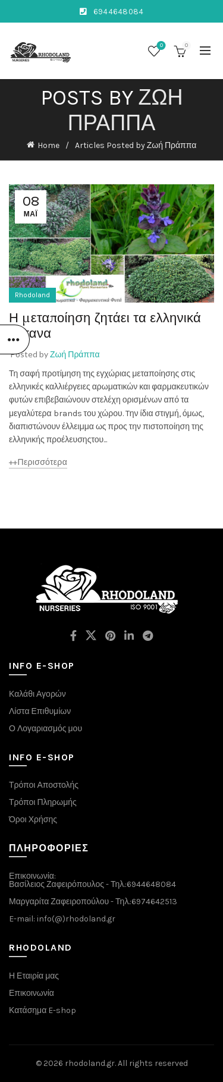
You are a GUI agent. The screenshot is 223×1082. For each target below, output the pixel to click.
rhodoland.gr (90, 1063)
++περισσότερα (38, 462)
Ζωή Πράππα (125, 110)
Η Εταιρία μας (34, 976)
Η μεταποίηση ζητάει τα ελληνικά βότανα (105, 325)
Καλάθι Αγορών (37, 694)
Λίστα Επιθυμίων (40, 711)
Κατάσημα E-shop (42, 1010)
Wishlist (160, 46)
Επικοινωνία (31, 993)
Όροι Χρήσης (33, 819)
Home (48, 145)
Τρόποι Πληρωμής (43, 802)
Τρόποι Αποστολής (43, 785)
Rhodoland (32, 295)
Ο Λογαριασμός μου (45, 729)
